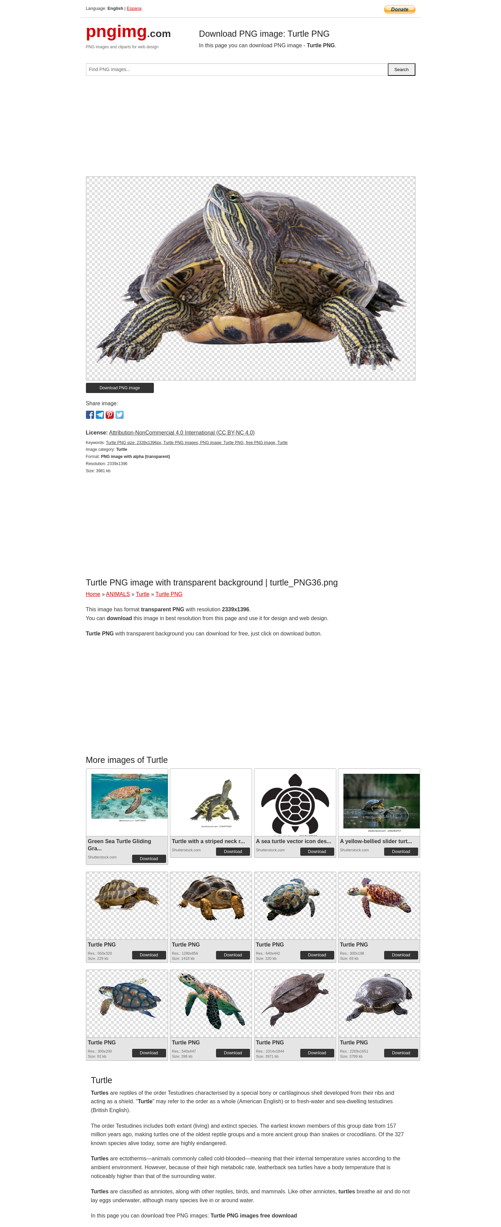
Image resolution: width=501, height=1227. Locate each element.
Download (149, 858)
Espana (134, 8)
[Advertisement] (250, 128)
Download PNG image (120, 388)
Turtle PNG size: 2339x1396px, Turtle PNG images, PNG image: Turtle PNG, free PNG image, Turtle (197, 442)
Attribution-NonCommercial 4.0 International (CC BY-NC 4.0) (182, 433)
